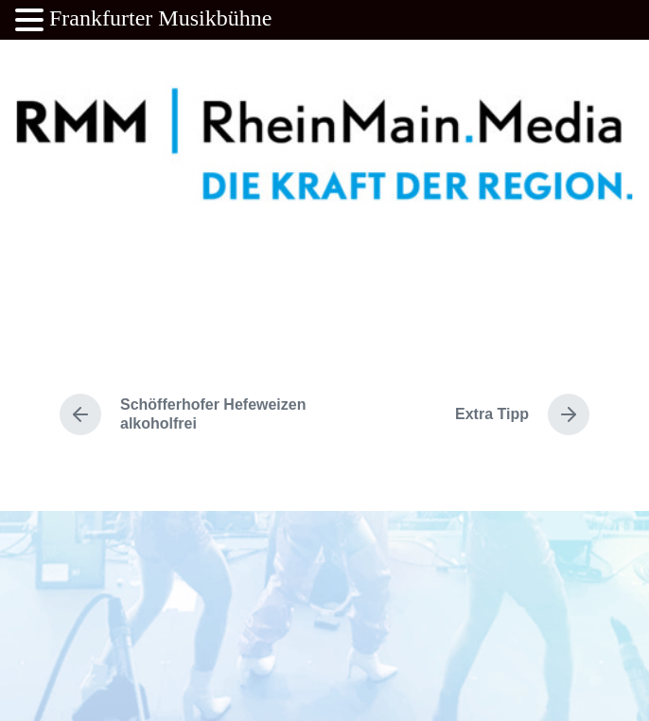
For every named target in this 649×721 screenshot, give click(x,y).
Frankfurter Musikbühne (160, 18)
